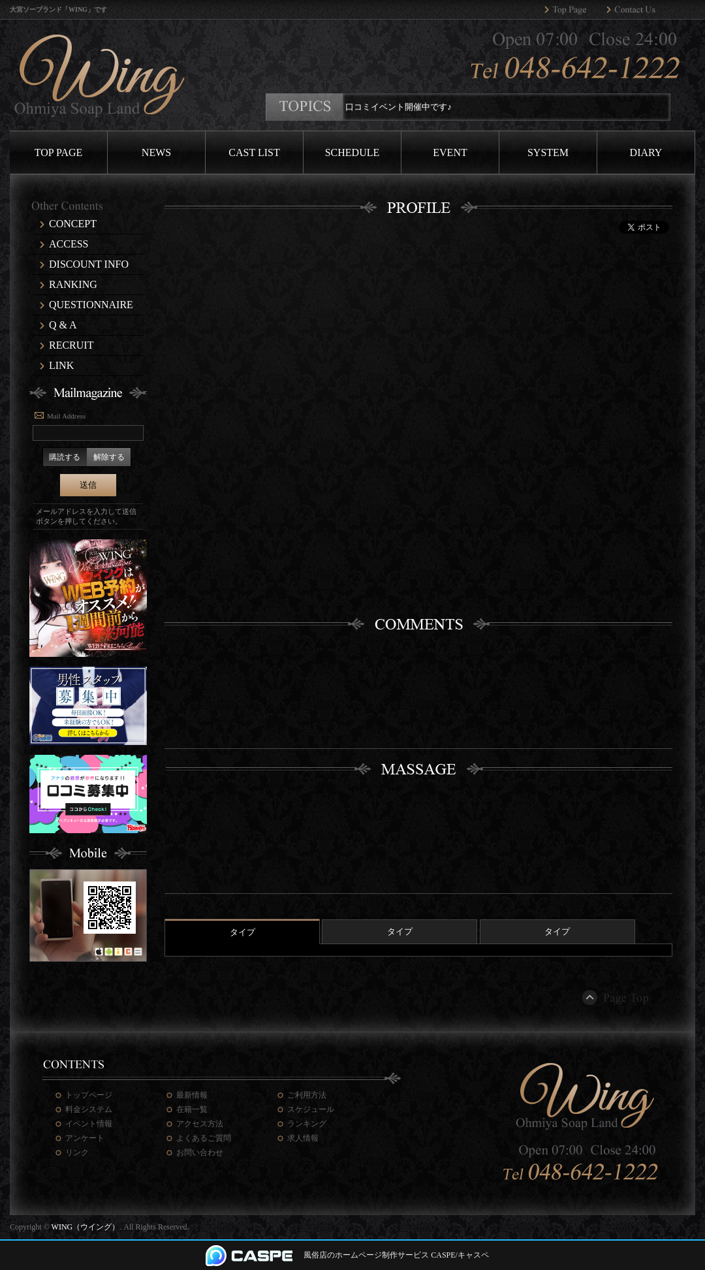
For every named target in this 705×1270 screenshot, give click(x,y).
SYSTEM (548, 152)
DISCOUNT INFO (89, 264)
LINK (61, 365)
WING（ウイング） (86, 1226)
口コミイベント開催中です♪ (403, 107)
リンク (77, 1152)
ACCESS (68, 243)
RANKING (73, 284)
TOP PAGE (59, 152)
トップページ (88, 1095)
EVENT (450, 152)
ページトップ (616, 997)
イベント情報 (88, 1123)
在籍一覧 (192, 1109)
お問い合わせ (199, 1152)
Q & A (63, 324)
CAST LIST (253, 152)
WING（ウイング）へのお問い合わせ (637, 10)
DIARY (646, 152)
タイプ (242, 932)
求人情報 (303, 1138)
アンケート (84, 1138)
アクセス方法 (199, 1123)
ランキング (306, 1123)
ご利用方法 (306, 1095)
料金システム (88, 1109)
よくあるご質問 (203, 1138)
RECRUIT (71, 345)
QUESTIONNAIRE (91, 304)
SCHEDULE (352, 152)
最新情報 (192, 1095)
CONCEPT (73, 223)
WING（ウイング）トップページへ (575, 10)
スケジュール (310, 1109)
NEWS (156, 152)
